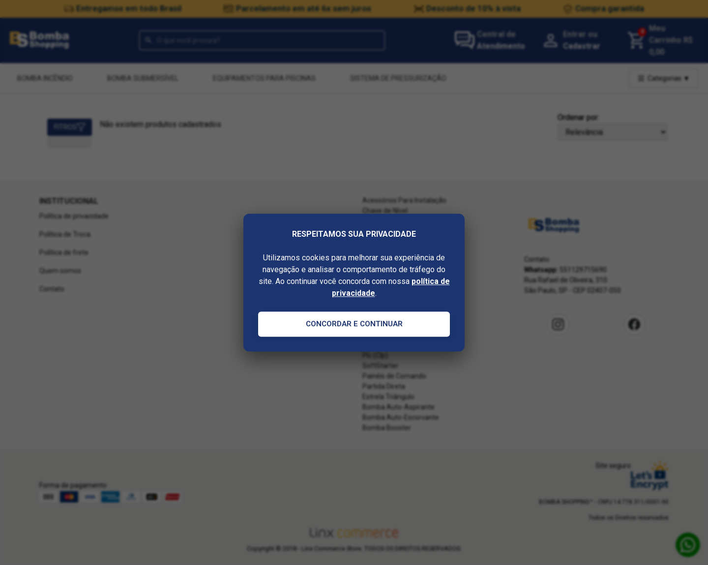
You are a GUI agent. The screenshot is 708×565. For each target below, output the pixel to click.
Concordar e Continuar (354, 323)
